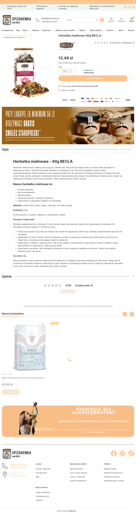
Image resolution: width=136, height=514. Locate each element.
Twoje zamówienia (43, 492)
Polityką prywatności (98, 432)
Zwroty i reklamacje (77, 477)
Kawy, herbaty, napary (25, 35)
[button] (102, 20)
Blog (37, 477)
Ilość (60, 67)
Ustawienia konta (42, 496)
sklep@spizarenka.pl (50, 18)
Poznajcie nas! (41, 473)
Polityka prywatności (112, 477)
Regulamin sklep (110, 469)
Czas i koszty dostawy (78, 473)
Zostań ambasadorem (78, 481)
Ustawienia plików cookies (114, 481)
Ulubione (39, 500)
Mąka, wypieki (7, 374)
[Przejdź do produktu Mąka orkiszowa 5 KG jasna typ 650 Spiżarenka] (30, 346)
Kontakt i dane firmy (43, 469)
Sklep (14, 35)
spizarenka (5, 35)
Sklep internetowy (66, 511)
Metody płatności (76, 469)
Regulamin (81, 429)
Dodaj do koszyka (95, 78)
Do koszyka (10, 392)
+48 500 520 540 (49, 21)
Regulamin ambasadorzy (113, 473)
